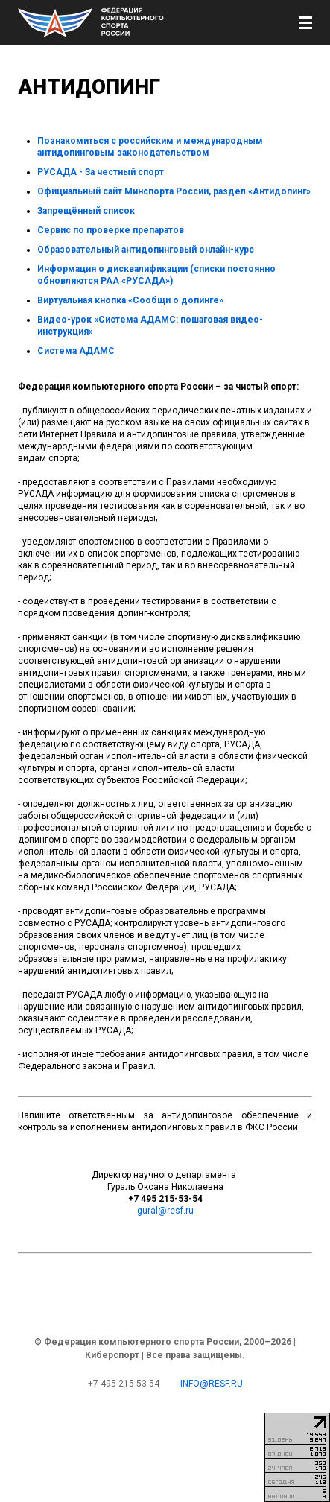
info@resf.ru (211, 1383)
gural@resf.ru (165, 1210)
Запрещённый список (86, 211)
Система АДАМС (76, 351)
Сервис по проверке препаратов (110, 230)
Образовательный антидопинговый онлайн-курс (145, 249)
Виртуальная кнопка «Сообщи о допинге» (130, 300)
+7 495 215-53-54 (123, 1383)
